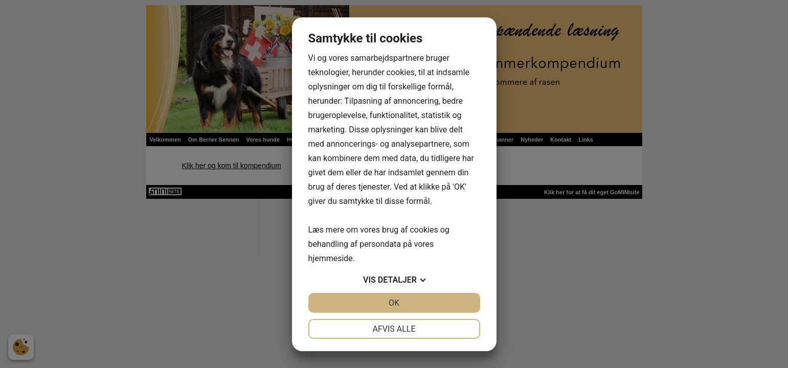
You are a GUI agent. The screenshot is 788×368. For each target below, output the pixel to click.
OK (394, 303)
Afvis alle (393, 329)
